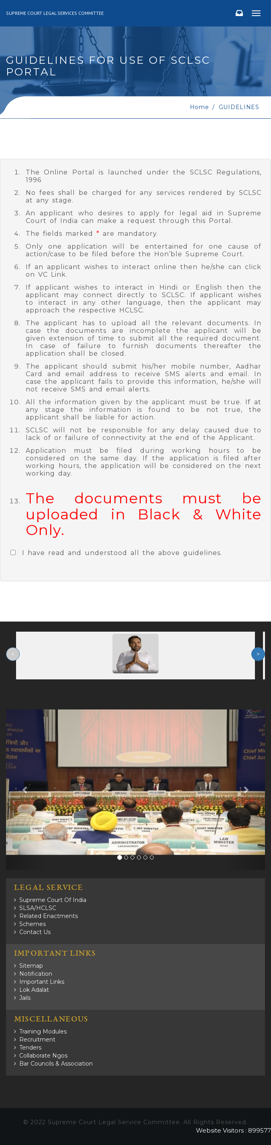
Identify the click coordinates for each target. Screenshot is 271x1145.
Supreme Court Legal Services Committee (55, 13)
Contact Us (35, 932)
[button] (25, 789)
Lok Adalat (34, 989)
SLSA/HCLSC (37, 908)
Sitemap (31, 965)
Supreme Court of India (52, 900)
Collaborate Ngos (43, 1055)
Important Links (41, 981)
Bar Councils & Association (56, 1063)
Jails (25, 997)
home (199, 107)
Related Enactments (48, 916)
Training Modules (43, 1031)
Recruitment (37, 1039)
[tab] (135, 370)
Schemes (32, 924)
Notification (35, 973)
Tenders (30, 1047)
